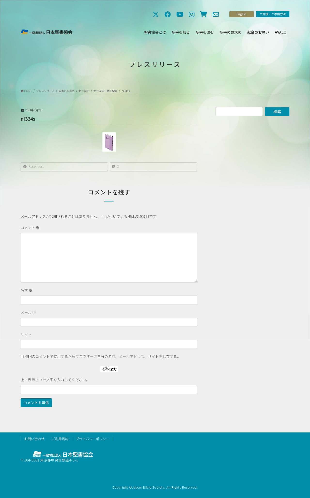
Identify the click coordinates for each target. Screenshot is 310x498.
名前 (26, 290)
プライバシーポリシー (92, 438)
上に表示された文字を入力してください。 (55, 379)
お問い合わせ (34, 438)
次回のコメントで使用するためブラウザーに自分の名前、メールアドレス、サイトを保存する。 (102, 356)
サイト (26, 334)
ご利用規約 (60, 438)
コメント (30, 227)
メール (28, 312)
